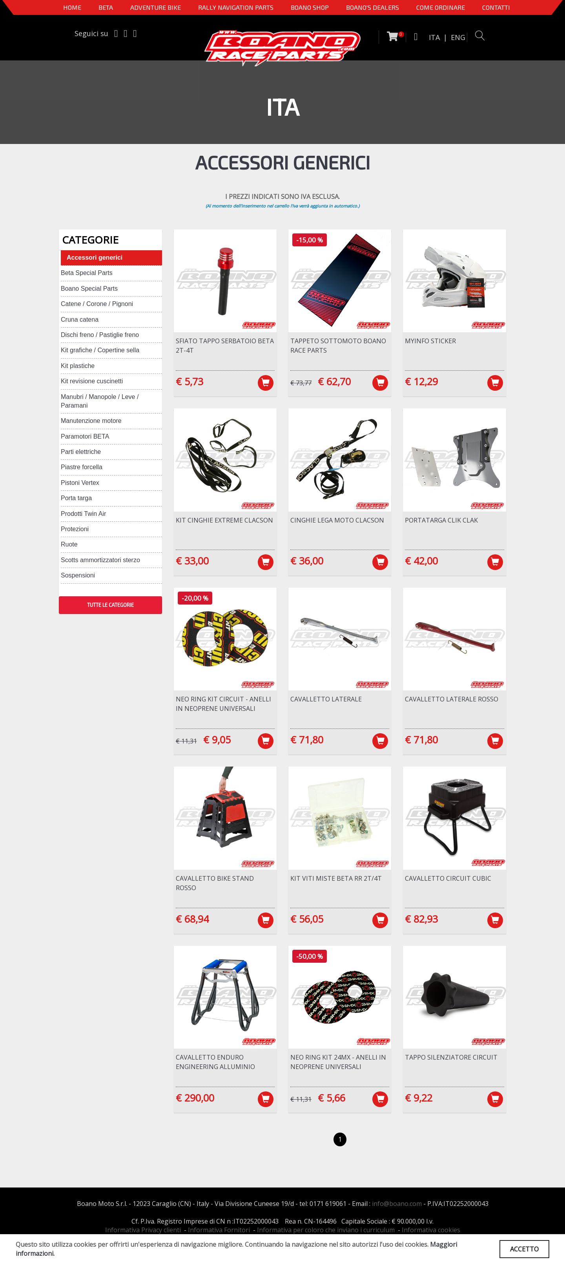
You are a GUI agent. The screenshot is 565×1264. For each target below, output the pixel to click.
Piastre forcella (81, 467)
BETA (105, 7)
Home (72, 7)
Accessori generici (94, 257)
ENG (458, 37)
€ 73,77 (301, 383)
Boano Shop (310, 7)
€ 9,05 (217, 739)
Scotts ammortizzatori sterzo (100, 560)
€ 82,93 (421, 918)
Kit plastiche (78, 365)
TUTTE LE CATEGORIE (110, 605)
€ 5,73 (189, 381)
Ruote (69, 544)
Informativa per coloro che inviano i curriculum (326, 1230)
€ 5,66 (331, 1097)
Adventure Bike (155, 7)
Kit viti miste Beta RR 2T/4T (336, 878)
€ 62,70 (334, 381)
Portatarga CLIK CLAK (441, 520)
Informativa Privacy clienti (143, 1230)
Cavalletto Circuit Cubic (448, 878)
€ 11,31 (186, 741)
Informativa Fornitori (219, 1230)
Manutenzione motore (91, 420)
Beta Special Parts (87, 273)
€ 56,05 (306, 918)
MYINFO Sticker (430, 341)
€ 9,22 (418, 1097)
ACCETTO (524, 1249)
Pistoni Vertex (80, 482)
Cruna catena (79, 319)
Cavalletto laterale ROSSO (451, 699)
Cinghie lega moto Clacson (337, 520)
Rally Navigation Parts (235, 7)
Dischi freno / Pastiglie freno (100, 334)
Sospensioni (78, 575)
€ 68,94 (192, 918)
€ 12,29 (421, 381)
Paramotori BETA (85, 436)
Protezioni (75, 529)
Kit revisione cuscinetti (92, 381)
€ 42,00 (421, 560)
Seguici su (91, 33)
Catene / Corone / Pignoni (97, 304)
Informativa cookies (431, 1230)
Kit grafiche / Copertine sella (100, 350)
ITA (434, 37)
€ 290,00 (195, 1097)
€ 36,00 (306, 560)
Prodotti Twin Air (83, 513)
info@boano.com (397, 1203)
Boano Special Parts (89, 288)
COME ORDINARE (440, 7)
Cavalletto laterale (326, 699)
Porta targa (76, 498)
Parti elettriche (81, 451)
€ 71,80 (306, 739)
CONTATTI (496, 7)
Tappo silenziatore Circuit (451, 1057)
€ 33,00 (192, 560)
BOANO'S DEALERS (372, 7)
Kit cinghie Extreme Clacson (224, 520)
